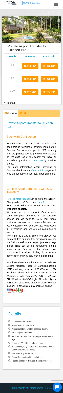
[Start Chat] (57, 387)
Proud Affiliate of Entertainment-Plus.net (31, 388)
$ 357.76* (30, 92)
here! (41, 202)
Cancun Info (37, 170)
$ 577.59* (49, 92)
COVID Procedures (31, 3)
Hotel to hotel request (18, 199)
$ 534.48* (49, 66)
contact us (37, 160)
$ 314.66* (30, 66)
